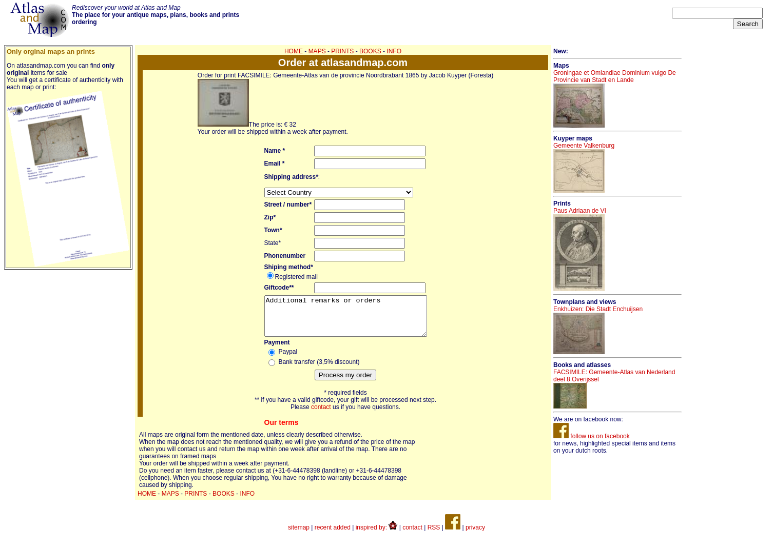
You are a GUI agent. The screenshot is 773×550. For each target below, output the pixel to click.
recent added (333, 535)
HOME (293, 51)
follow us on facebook (591, 436)
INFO (393, 51)
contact (321, 414)
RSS (434, 535)
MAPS (317, 51)
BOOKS (370, 51)
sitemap (299, 535)
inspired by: (377, 535)
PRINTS (342, 51)
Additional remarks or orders (345, 319)
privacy (475, 535)
